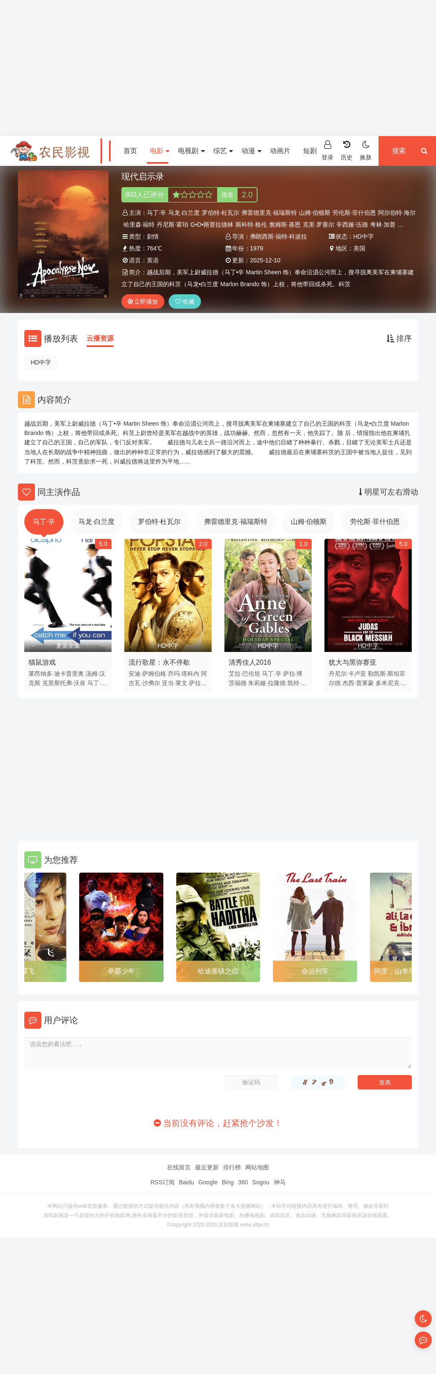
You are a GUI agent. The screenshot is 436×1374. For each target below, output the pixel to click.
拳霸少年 (121, 971)
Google (208, 1182)
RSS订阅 (162, 1182)
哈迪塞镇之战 (218, 971)
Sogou (260, 1182)
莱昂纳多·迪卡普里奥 (56, 673)
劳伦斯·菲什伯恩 (354, 212)
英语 (153, 260)
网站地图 (257, 1167)
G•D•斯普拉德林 (211, 224)
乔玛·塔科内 (183, 673)
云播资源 (100, 338)
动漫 (251, 150)
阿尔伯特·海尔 (397, 212)
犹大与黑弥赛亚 (352, 662)
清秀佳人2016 (250, 662)
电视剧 (191, 150)
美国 (359, 248)
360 (243, 1182)
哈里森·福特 (139, 224)
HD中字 (41, 362)
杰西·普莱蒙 (358, 683)
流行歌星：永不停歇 (159, 662)
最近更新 (207, 1167)
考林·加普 (383, 224)
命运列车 (315, 971)
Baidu (186, 1182)
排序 (399, 338)
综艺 (223, 150)
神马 (280, 1182)
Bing (228, 1182)
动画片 (280, 150)
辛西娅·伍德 (352, 224)
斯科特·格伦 (251, 224)
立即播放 (143, 301)
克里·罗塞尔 (318, 224)
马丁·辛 (156, 212)
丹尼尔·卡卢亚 (347, 673)
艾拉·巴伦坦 (244, 673)
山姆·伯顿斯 (314, 212)
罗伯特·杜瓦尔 (220, 212)
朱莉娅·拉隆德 (267, 683)
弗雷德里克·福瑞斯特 (269, 212)
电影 (159, 150)
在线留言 (179, 1167)
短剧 (313, 150)
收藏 (185, 301)
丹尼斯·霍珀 (172, 224)
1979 (256, 248)
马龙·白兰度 (184, 212)
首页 (130, 150)
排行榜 (232, 1167)
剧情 (153, 236)
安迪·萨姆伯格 (147, 673)
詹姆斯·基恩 (285, 224)
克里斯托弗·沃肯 (64, 683)
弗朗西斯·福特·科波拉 (278, 236)
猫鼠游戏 (42, 662)
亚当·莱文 (174, 683)
